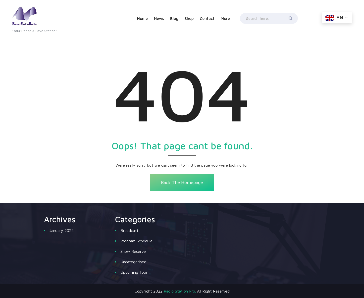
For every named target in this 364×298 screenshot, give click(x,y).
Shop (189, 18)
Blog (174, 18)
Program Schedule (136, 241)
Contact (207, 18)
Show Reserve (133, 251)
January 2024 (62, 230)
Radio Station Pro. (180, 291)
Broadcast (129, 230)
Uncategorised (133, 262)
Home (142, 18)
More (225, 18)
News (159, 18)
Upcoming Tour (134, 272)
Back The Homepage (182, 182)
